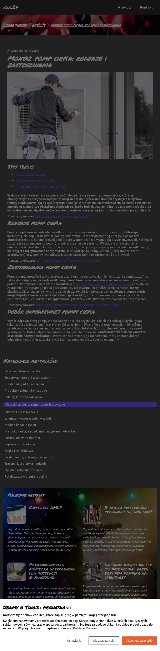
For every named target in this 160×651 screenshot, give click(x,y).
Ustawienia (74, 640)
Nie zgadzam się (104, 640)
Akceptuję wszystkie (139, 640)
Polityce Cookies (85, 628)
